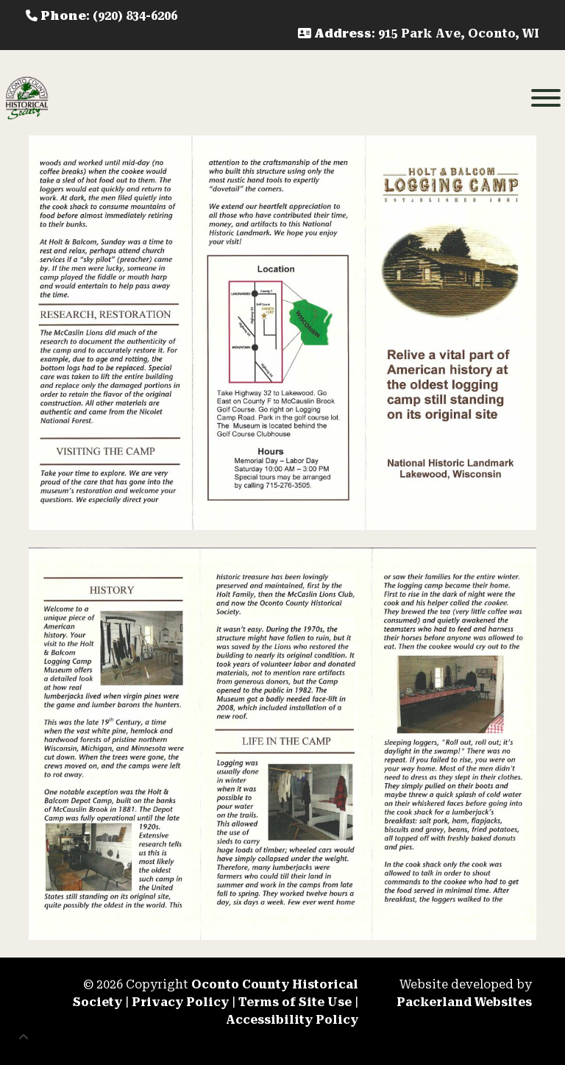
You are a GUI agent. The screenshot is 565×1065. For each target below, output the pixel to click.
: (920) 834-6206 (101, 16)
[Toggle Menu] (546, 98)
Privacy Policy (180, 1002)
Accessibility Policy (292, 1020)
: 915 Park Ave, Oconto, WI (418, 33)
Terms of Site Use (295, 1002)
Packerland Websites (464, 1002)
